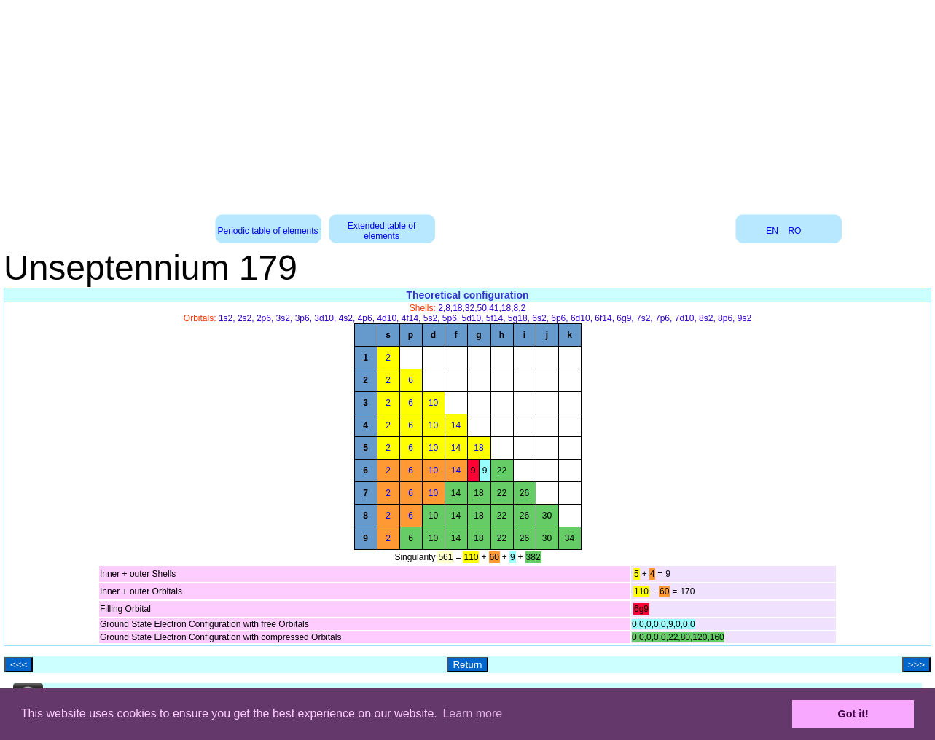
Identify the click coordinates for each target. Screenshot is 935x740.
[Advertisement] (468, 102)
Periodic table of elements (268, 231)
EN (772, 231)
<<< (18, 664)
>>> (916, 664)
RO (794, 231)
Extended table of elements (381, 231)
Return (467, 664)
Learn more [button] (472, 713)
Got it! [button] (853, 714)
